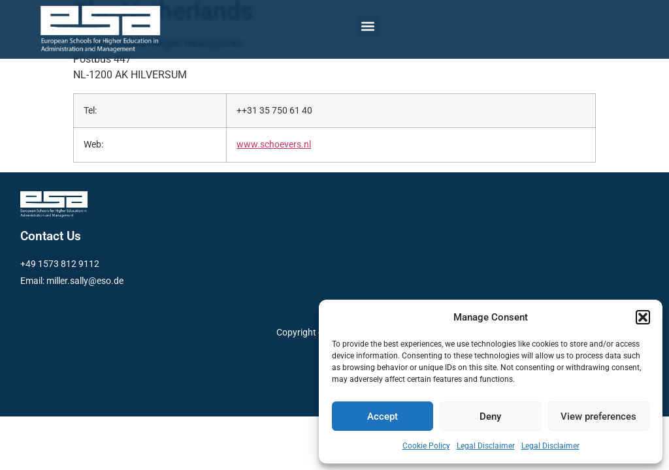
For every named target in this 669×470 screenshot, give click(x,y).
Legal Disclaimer (486, 445)
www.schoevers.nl (274, 144)
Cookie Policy (426, 445)
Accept (382, 416)
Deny (490, 416)
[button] (642, 317)
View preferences (598, 416)
